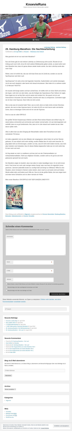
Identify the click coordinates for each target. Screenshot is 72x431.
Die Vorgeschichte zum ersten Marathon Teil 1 (21, 350)
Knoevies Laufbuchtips (11, 320)
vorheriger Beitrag (49, 47)
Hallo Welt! (13, 352)
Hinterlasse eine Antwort (37, 51)
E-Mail (8, 270)
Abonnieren (8, 375)
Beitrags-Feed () (11, 413)
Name (8, 262)
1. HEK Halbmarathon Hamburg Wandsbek (17, 326)
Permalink (31, 216)
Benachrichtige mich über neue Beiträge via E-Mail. (20, 290)
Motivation (8, 216)
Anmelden (8, 411)
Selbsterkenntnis (16, 216)
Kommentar (10, 236)
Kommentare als (11, 415)
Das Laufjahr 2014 (10, 322)
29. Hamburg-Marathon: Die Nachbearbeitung (17, 328)
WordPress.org (10, 417)
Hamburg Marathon (60, 214)
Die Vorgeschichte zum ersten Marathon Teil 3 (23, 346)
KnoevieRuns (36, 4)
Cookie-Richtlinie (45, 428)
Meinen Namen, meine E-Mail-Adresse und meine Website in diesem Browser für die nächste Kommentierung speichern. (35, 284)
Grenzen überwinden (48, 214)
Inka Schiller (9, 343)
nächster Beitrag (61, 47)
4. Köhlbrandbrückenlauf (12, 324)
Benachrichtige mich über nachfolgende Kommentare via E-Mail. (23, 287)
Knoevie (26, 51)
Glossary (16, 343)
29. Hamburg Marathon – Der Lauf (14, 330)
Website (9, 279)
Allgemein (27, 214)
